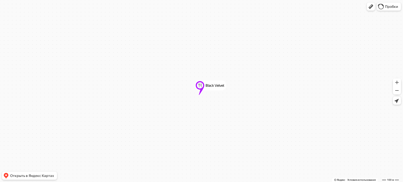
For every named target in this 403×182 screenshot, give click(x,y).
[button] (371, 7)
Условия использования (361, 179)
